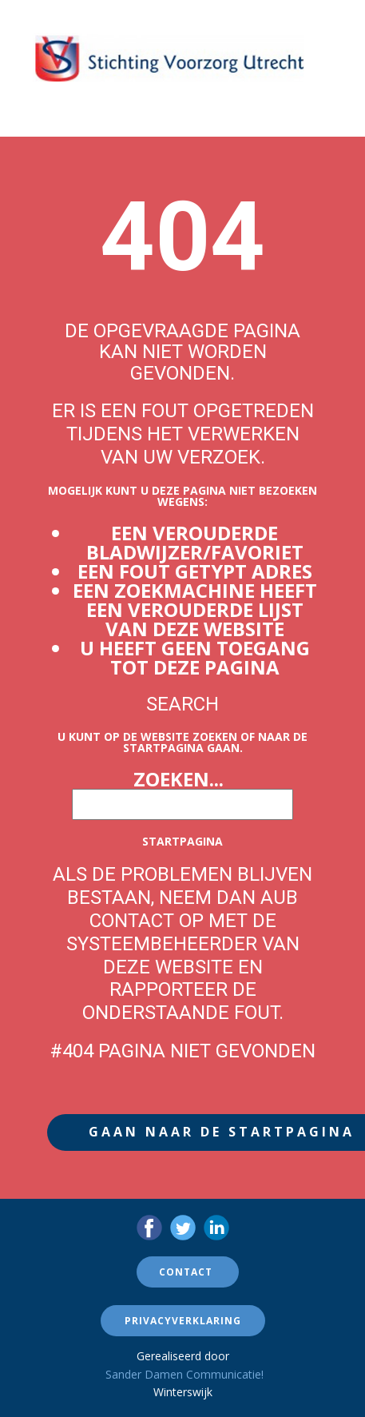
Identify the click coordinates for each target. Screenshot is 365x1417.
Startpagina (182, 841)
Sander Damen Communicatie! (184, 1374)
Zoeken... (178, 779)
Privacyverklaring (183, 1320)
